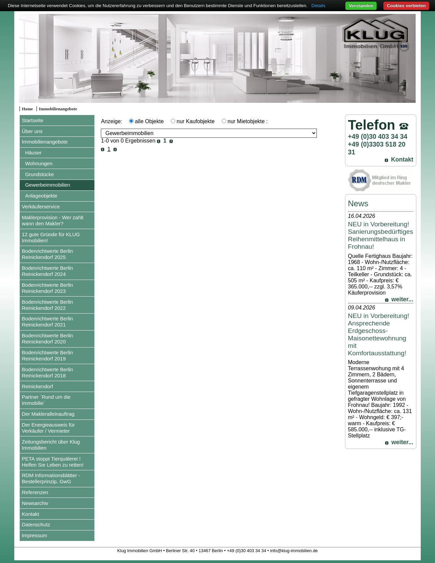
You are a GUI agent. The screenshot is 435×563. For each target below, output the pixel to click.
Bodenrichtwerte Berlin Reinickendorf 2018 (47, 372)
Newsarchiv (35, 503)
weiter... (403, 299)
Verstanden (361, 5)
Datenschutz (36, 524)
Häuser (33, 152)
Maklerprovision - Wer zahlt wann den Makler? (52, 220)
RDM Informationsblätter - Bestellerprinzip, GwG (51, 478)
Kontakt (30, 514)
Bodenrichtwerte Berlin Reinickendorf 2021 (47, 321)
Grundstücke (39, 174)
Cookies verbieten (406, 5)
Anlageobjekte (41, 196)
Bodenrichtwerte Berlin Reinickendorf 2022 (47, 305)
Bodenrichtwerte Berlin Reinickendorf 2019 (47, 355)
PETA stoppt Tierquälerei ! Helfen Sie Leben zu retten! (53, 462)
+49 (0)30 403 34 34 (377, 136)
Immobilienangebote (58, 109)
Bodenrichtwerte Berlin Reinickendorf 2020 (47, 338)
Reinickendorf (37, 386)
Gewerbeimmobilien (47, 185)
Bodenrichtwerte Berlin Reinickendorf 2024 (47, 271)
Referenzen (35, 492)
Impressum (34, 535)
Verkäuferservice (41, 206)
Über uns (32, 131)
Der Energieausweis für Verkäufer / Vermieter (48, 428)
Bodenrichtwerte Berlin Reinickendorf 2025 (47, 254)
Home (27, 109)
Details (318, 5)
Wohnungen (39, 163)
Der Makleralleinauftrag (48, 414)
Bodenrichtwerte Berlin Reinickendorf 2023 (47, 288)
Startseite (32, 120)
